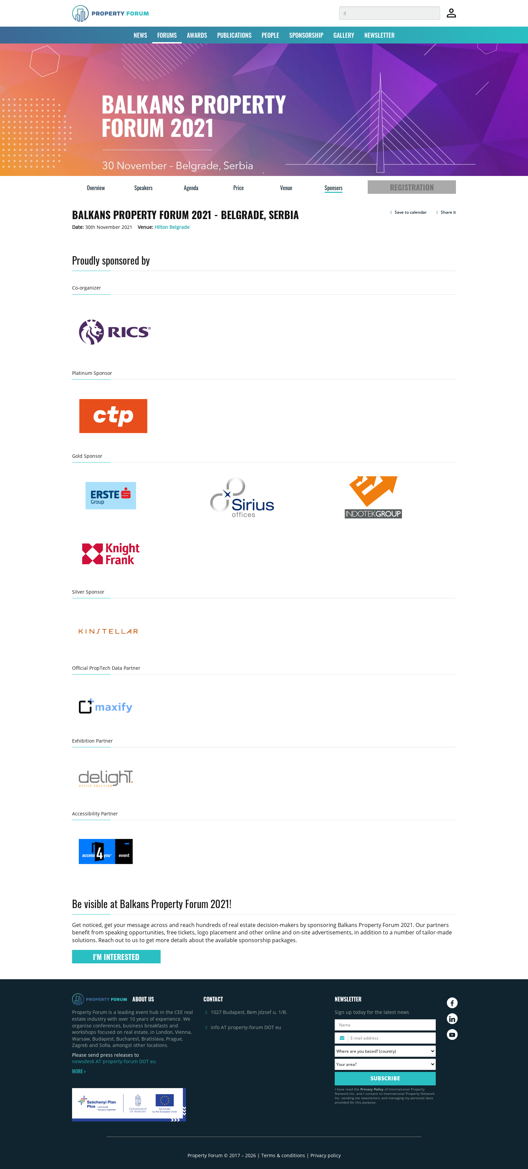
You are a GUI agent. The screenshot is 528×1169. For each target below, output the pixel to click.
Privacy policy (325, 1155)
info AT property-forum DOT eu (246, 1027)
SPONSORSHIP (306, 35)
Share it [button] (445, 212)
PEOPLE (270, 35)
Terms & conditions (283, 1155)
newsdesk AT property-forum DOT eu (114, 1061)
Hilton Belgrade (172, 227)
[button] (408, 212)
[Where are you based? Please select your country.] (385, 1051)
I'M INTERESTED (116, 956)
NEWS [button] (140, 35)
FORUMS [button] (167, 35)
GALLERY (343, 35)
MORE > (79, 1071)
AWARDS (197, 35)
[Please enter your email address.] (385, 1038)
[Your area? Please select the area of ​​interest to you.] (385, 1064)
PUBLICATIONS (234, 35)
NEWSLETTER (379, 35)
